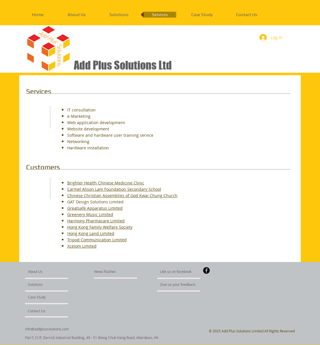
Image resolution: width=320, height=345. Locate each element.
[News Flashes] (110, 271)
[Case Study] (43, 297)
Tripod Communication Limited (97, 239)
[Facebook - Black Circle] (206, 270)
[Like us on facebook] (177, 271)
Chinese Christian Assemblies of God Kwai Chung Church (122, 195)
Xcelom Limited (82, 246)
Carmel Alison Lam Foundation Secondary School (114, 189)
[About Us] (50, 271)
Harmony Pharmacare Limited (96, 220)
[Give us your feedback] (180, 284)
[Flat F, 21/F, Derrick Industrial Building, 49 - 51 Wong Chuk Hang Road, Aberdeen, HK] (91, 337)
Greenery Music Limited (90, 214)
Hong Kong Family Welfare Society (99, 227)
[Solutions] (44, 284)
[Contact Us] (41, 311)
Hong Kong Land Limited (90, 233)
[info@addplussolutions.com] (47, 329)
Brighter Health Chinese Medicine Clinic (105, 183)
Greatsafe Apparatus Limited (95, 208)
